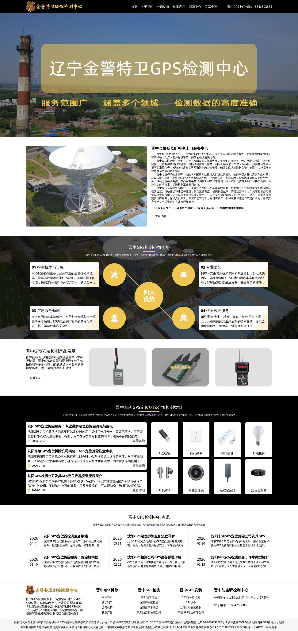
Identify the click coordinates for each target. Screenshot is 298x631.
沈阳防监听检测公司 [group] (149, 612)
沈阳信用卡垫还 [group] (149, 607)
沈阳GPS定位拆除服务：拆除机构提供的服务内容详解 (72, 557)
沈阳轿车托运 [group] (149, 597)
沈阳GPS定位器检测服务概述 (66, 536)
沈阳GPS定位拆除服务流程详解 (151, 536)
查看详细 (160, 216)
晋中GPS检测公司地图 (271, 622)
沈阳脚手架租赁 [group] (149, 602)
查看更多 (35, 377)
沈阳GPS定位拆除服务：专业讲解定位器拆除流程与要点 (70, 426)
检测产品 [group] (107, 612)
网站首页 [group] (107, 597)
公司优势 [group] (107, 607)
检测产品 (179, 7)
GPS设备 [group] (191, 602)
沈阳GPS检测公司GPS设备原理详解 (154, 557)
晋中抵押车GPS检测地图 (242, 622)
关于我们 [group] (107, 602)
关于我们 (147, 7)
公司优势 (163, 7)
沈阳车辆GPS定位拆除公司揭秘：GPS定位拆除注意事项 (70, 451)
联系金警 (211, 7)
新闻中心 (195, 7)
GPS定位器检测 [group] (191, 597)
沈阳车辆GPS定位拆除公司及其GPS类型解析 (239, 536)
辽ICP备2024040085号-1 (212, 622)
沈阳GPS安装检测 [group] (190, 607)
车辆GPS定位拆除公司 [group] (191, 612)
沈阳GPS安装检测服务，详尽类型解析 (240, 557)
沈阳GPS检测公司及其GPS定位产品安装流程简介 (65, 476)
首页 (134, 7)
